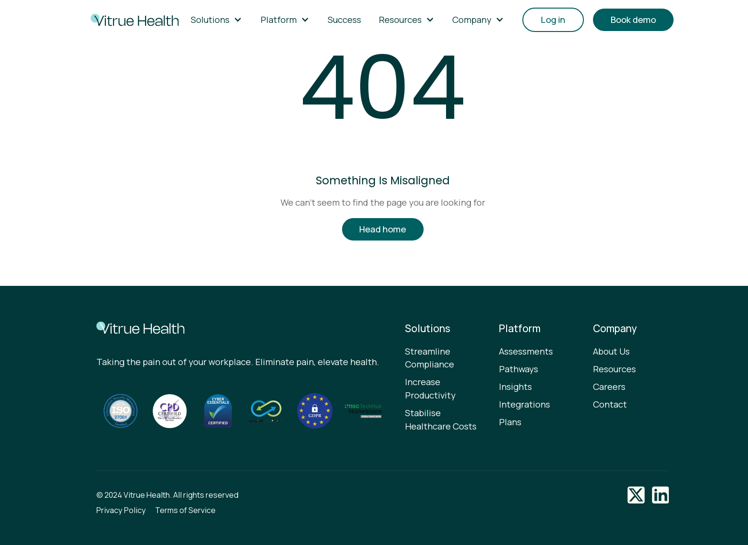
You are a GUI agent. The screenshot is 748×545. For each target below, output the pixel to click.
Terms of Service (185, 510)
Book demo (633, 19)
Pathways (518, 369)
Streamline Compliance (429, 358)
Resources (614, 369)
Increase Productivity (430, 388)
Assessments (526, 351)
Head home (382, 229)
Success (344, 19)
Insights (515, 386)
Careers (609, 386)
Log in (553, 19)
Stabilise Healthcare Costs (441, 419)
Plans (510, 422)
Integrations (524, 404)
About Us (611, 351)
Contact (610, 404)
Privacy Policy (121, 510)
